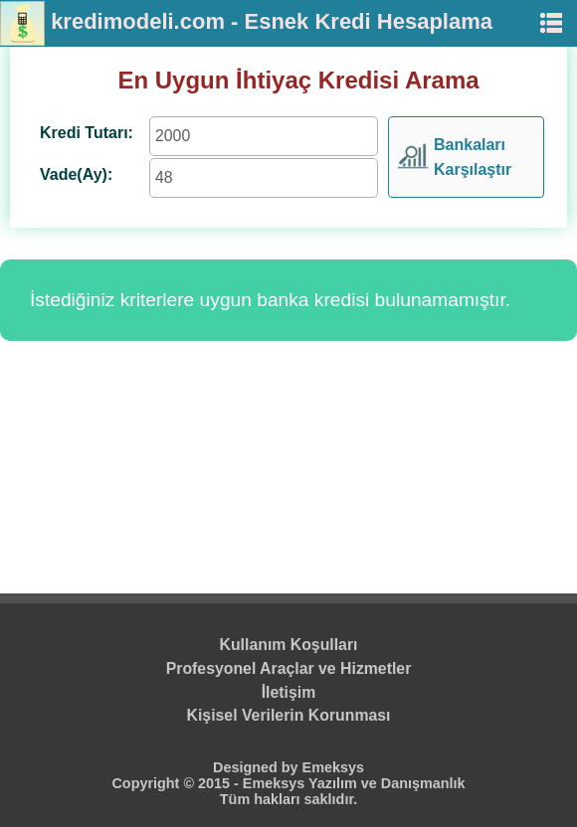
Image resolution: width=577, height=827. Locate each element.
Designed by (257, 767)
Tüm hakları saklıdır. (288, 799)
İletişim (289, 692)
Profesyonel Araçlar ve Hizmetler (289, 668)
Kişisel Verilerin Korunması (289, 715)
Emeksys (333, 767)
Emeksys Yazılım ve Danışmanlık (354, 783)
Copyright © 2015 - (176, 783)
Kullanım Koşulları (289, 644)
